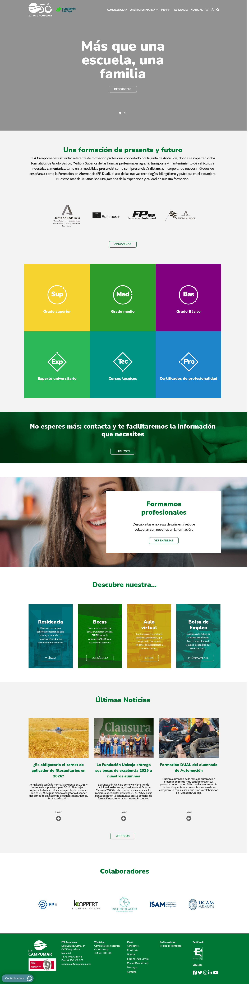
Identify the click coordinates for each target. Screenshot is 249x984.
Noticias (197, 9)
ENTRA (149, 658)
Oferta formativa (142, 9)
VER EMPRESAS (163, 540)
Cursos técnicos (122, 378)
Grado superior (57, 311)
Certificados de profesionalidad (188, 378)
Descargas (132, 967)
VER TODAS (123, 836)
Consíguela (100, 658)
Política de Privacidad (170, 945)
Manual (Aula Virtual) (137, 963)
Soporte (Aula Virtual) (138, 958)
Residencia (180, 9)
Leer (58, 812)
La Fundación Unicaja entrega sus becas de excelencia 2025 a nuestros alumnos (123, 770)
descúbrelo (122, 89)
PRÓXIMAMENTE (198, 658)
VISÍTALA (50, 658)
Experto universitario (57, 378)
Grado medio (123, 311)
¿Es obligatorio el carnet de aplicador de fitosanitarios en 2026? (58, 770)
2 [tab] (125, 113)
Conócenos (115, 9)
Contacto (131, 971)
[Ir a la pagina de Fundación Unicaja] (66, 10)
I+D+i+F (165, 9)
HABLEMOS (123, 451)
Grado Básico (188, 311)
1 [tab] (120, 113)
